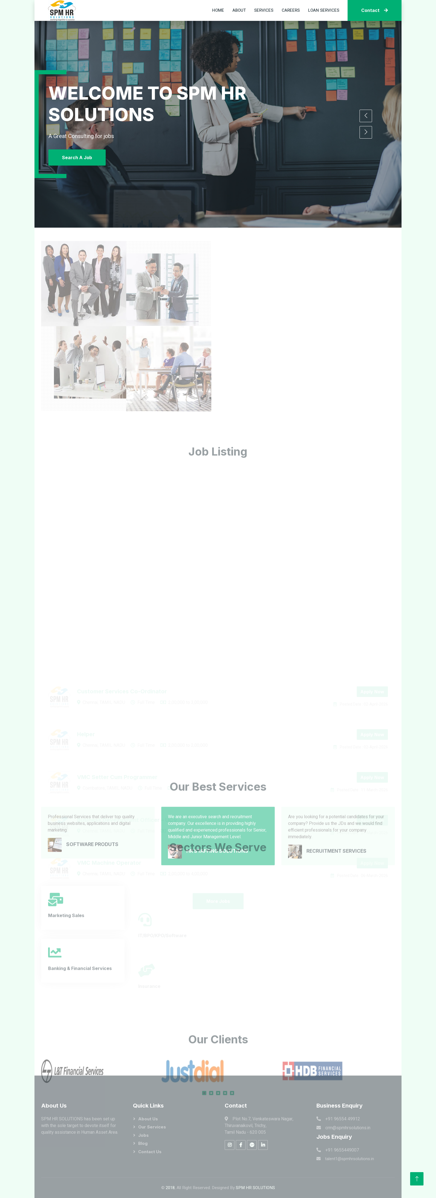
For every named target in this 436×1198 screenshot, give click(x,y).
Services (263, 10)
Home (218, 10)
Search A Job (77, 157)
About (239, 10)
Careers (291, 10)
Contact (374, 10)
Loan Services (323, 10)
